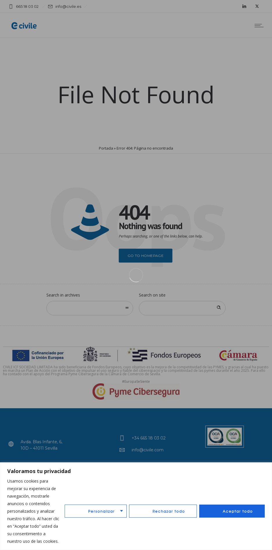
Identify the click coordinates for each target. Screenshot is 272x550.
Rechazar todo (169, 511)
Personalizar (101, 511)
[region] (136, 506)
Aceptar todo (238, 511)
